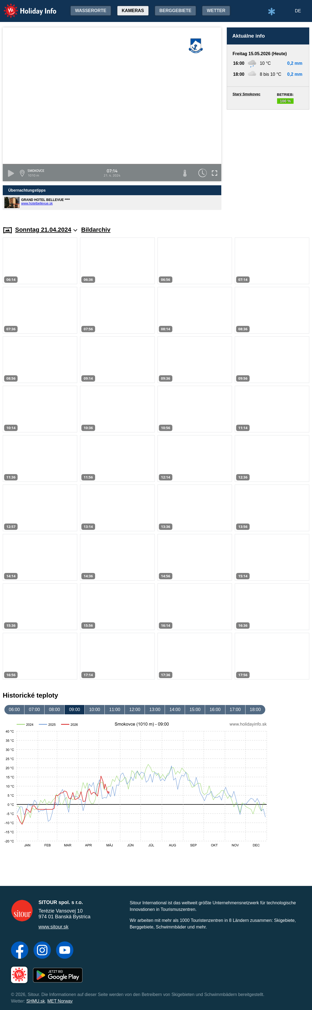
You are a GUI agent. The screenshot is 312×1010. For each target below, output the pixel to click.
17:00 (235, 709)
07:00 (34, 709)
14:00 (174, 709)
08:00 (54, 709)
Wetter (216, 10)
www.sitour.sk (53, 927)
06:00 (14, 709)
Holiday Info (25, 7)
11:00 (114, 709)
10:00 (94, 709)
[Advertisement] (268, 162)
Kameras (133, 10)
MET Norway (60, 1001)
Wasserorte (90, 10)
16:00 (214, 709)
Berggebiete (175, 10)
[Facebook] (19, 950)
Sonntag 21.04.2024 (46, 229)
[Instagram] (42, 950)
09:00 (74, 709)
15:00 (194, 709)
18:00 (255, 709)
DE (298, 11)
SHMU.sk (35, 1001)
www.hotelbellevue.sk (37, 203)
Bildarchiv (95, 229)
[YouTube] (64, 950)
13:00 (154, 709)
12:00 (134, 709)
